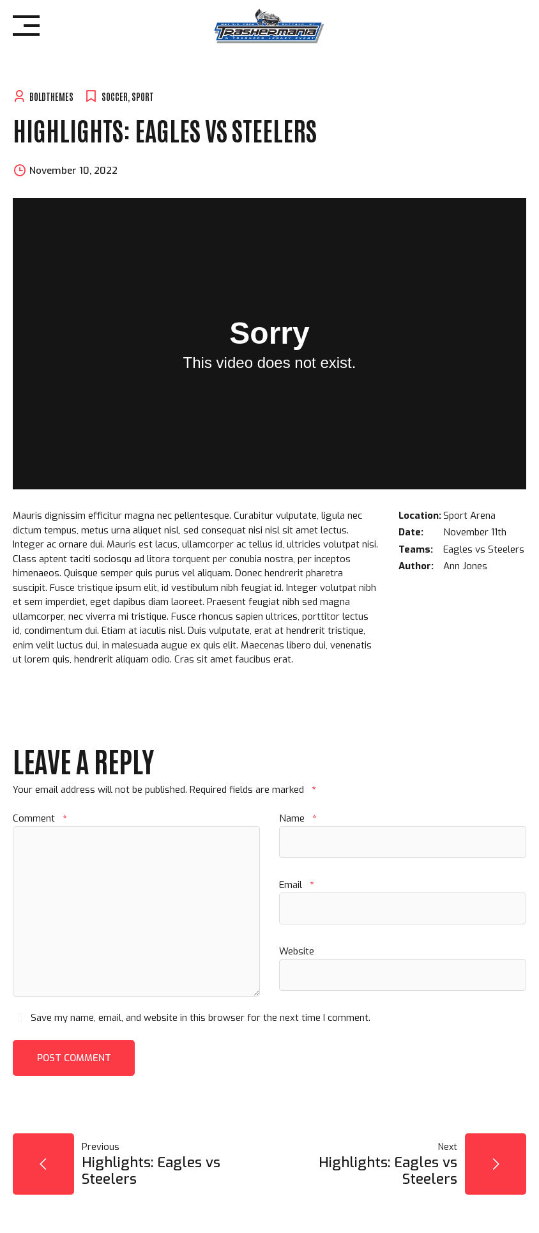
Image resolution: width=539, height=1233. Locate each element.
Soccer (115, 96)
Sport (143, 96)
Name (297, 818)
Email (296, 884)
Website (296, 951)
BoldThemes (51, 96)
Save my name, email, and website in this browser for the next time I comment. (200, 1017)
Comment (39, 818)
